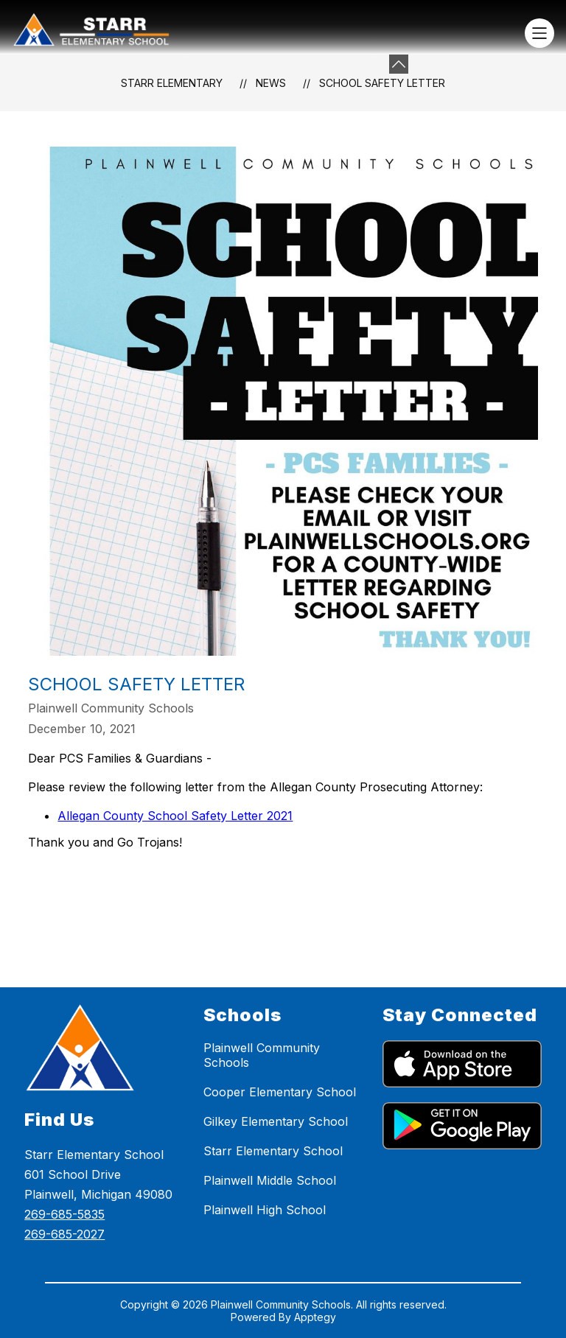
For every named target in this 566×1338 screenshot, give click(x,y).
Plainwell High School (264, 1209)
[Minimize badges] (398, 64)
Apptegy (315, 1317)
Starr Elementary (172, 83)
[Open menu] (539, 33)
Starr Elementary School (273, 1150)
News (271, 83)
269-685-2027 (64, 1234)
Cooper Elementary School (279, 1092)
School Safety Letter (382, 83)
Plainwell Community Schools (261, 1055)
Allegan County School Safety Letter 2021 (175, 815)
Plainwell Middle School (269, 1180)
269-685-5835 (64, 1214)
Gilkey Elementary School (275, 1121)
